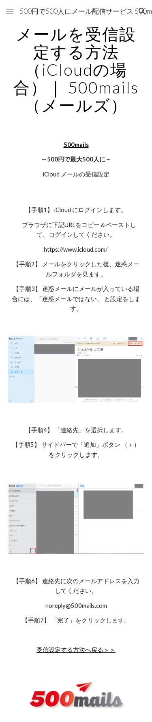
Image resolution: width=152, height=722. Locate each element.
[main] (76, 69)
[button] (9, 11)
